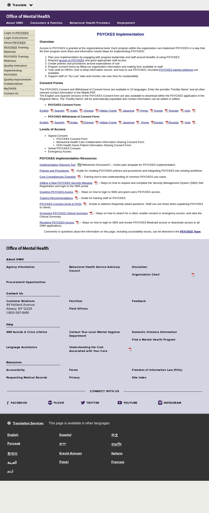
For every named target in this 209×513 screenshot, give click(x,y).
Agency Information (20, 267)
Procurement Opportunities (26, 282)
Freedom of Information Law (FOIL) (157, 370)
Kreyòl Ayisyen (70, 453)
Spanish (59, 110)
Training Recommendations (56, 198)
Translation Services (28, 423)
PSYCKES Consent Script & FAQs (60, 204)
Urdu (187, 110)
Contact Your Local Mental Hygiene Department (94, 334)
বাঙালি (116, 444)
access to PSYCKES (71, 60)
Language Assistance (21, 347)
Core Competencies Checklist (58, 176)
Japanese (128, 110)
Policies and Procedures (54, 170)
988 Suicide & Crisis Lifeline (26, 332)
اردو (10, 471)
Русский (13, 443)
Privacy (74, 377)
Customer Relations (20, 301)
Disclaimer (139, 267)
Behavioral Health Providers (90, 22)
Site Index (139, 377)
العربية (12, 462)
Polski (64, 462)
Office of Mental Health (28, 16)
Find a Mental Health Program (154, 339)
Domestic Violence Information (154, 332)
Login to (16, 33)
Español (65, 435)
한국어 (12, 454)
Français (117, 462)
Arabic (74, 110)
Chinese (89, 110)
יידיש (62, 444)
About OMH (14, 22)
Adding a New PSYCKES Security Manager (66, 182)
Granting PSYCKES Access (56, 192)
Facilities (76, 301)
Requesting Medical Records (26, 377)
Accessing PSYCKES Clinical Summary (64, 213)
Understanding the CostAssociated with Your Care (88, 349)
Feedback (139, 301)
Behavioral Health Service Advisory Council (94, 269)
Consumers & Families (46, 22)
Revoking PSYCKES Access (57, 222)
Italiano (116, 453)
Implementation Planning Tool (57, 164)
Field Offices (78, 308)
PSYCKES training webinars (176, 69)
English (44, 110)
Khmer (144, 110)
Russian (174, 110)
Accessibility (15, 370)
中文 (114, 435)
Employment (126, 22)
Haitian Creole (108, 110)
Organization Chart (146, 274)
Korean (158, 110)
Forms (73, 370)
